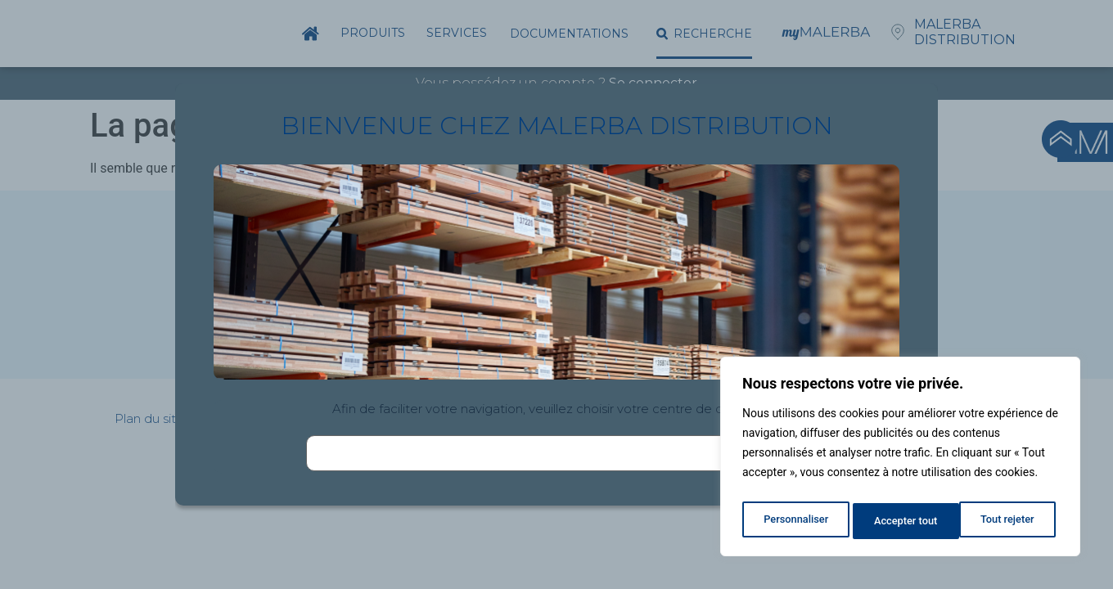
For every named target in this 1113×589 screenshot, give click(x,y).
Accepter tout (1006, 521)
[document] (556, 294)
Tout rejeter (901, 521)
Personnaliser (794, 521)
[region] (900, 460)
